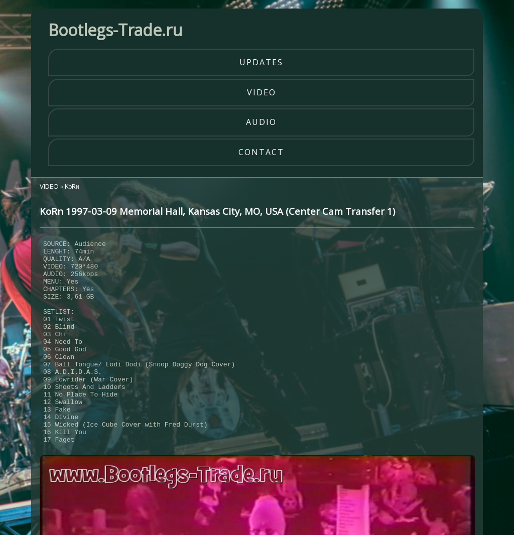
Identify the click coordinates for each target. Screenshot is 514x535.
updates (261, 62)
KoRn (72, 186)
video (261, 92)
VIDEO (49, 186)
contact (261, 152)
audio (261, 121)
